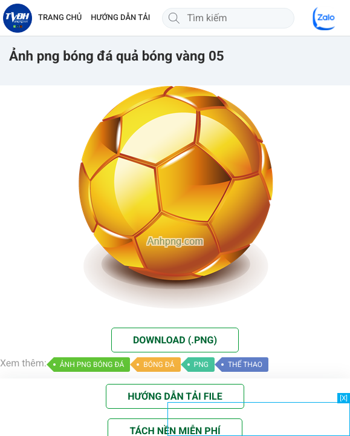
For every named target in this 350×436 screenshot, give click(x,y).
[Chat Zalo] (324, 18)
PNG (201, 364)
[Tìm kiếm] (174, 18)
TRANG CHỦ (60, 17)
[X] (344, 398)
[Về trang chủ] (17, 18)
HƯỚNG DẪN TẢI (120, 17)
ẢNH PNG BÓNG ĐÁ (92, 364)
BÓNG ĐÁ (158, 364)
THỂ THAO (245, 364)
